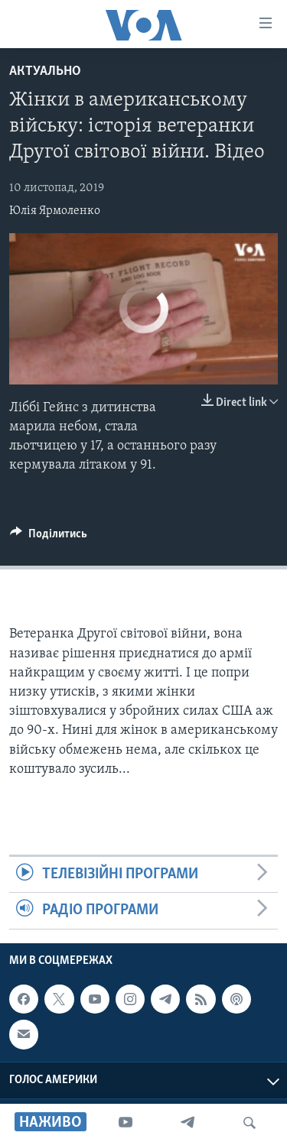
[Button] (48, 537)
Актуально (45, 71)
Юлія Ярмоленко (54, 211)
